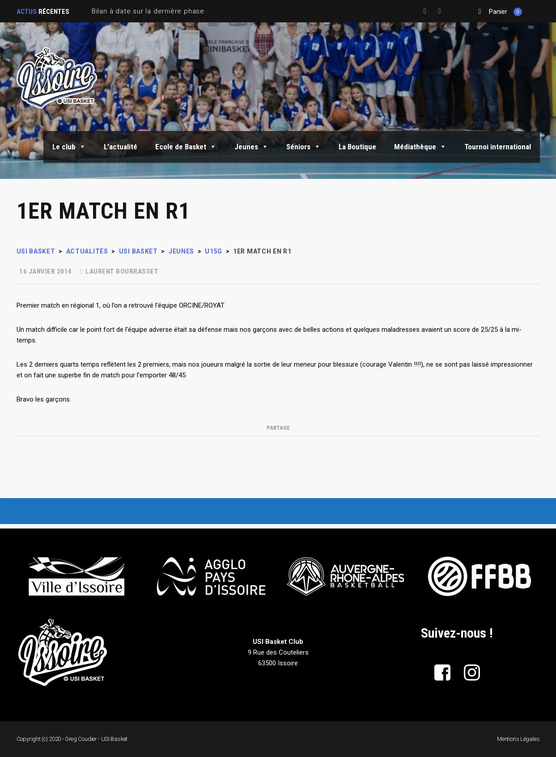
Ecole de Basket (185, 147)
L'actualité (120, 146)
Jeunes (251, 147)
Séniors (303, 147)
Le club (69, 147)
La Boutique (357, 146)
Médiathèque (420, 147)
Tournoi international (497, 146)
